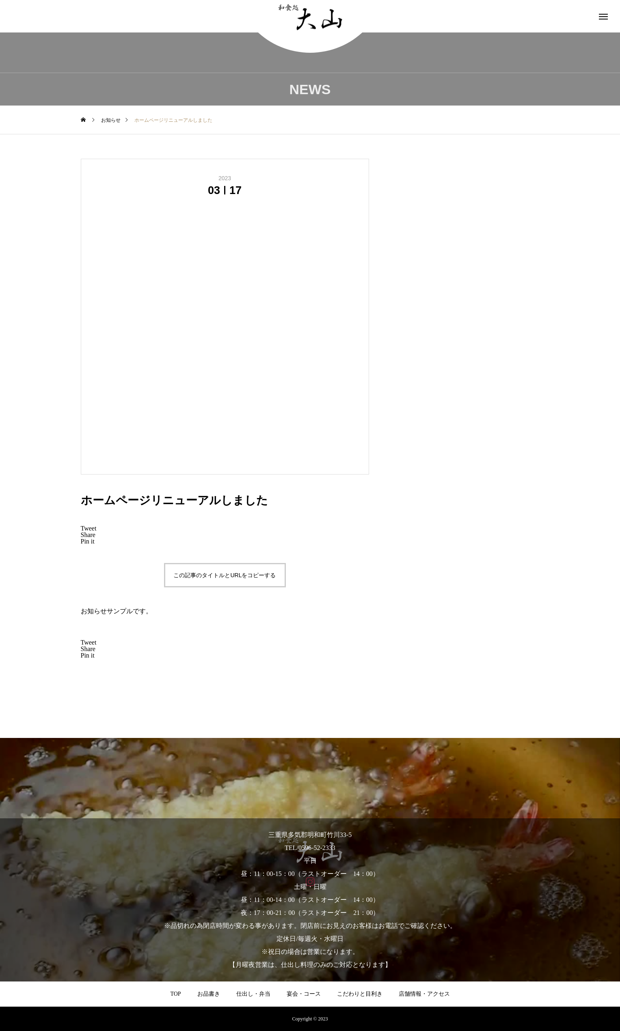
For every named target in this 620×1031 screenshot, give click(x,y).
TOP (175, 994)
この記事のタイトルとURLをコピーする (224, 575)
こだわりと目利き (359, 994)
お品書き (208, 994)
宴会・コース (304, 994)
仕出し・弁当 (253, 994)
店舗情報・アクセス (424, 994)
